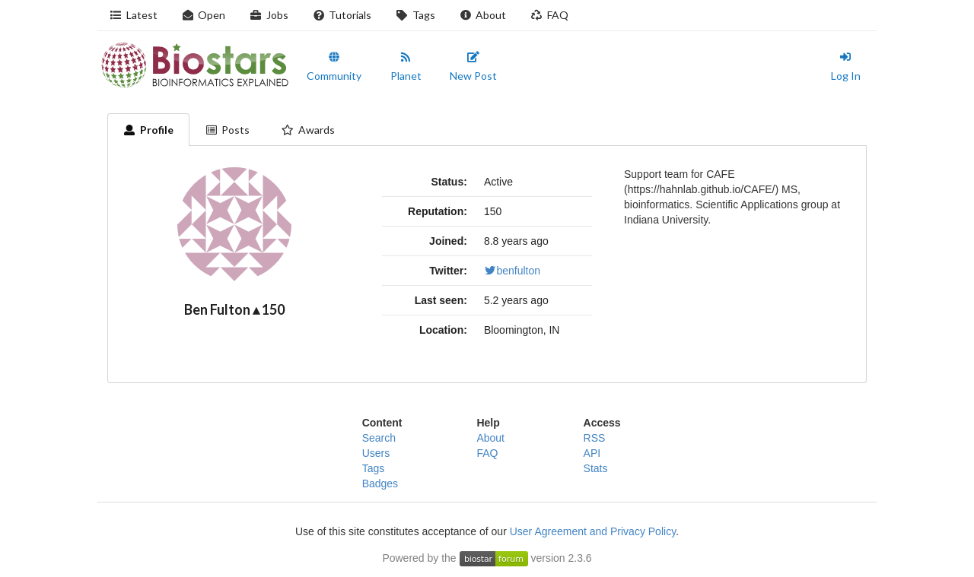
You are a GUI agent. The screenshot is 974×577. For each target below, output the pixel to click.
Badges (380, 483)
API (592, 453)
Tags (415, 14)
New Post (473, 67)
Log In (846, 67)
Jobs (269, 14)
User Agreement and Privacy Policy (593, 531)
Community (334, 67)
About (483, 14)
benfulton (512, 271)
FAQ (549, 14)
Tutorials (342, 14)
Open (204, 14)
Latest (134, 14)
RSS (595, 438)
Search (379, 438)
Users (376, 453)
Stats (596, 468)
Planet (406, 67)
